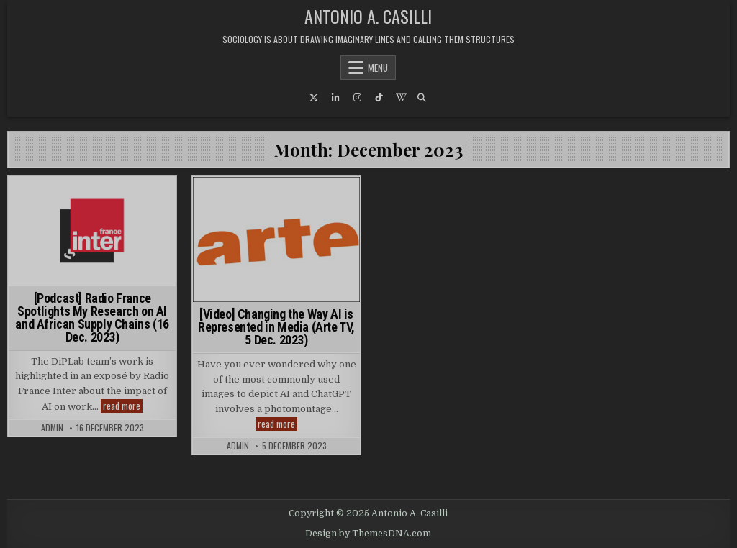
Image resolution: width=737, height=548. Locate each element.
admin (52, 428)
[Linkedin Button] (335, 97)
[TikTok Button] (378, 97)
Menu (378, 67)
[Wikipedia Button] (400, 97)
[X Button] (313, 97)
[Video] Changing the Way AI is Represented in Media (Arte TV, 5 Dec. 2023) (276, 326)
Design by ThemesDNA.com (368, 534)
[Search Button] (421, 97)
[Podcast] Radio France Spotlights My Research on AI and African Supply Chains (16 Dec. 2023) (91, 317)
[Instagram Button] (357, 97)
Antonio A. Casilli (368, 16)
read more (123, 406)
